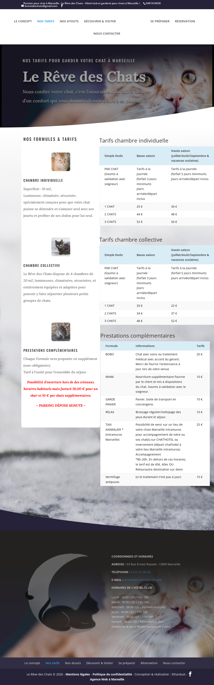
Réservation (185, 21)
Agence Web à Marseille (107, 679)
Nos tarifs (45, 21)
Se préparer (159, 21)
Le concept (23, 21)
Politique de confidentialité (112, 674)
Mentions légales (78, 674)
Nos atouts (69, 21)
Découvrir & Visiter (100, 21)
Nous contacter (106, 33)
